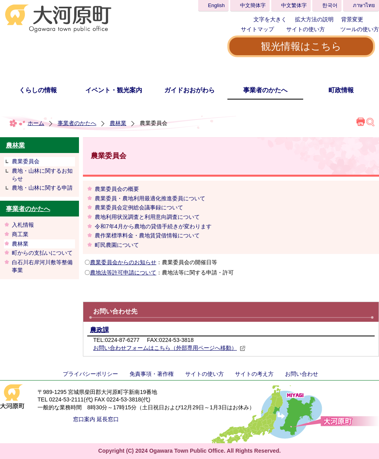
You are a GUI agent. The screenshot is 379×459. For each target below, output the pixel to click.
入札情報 (23, 225)
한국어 (330, 5)
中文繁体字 (294, 5)
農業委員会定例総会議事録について (139, 207)
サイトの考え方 (254, 374)
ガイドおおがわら (189, 90)
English (216, 5)
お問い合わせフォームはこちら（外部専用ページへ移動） (169, 348)
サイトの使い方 (305, 29)
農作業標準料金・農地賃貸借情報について (147, 235)
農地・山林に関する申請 (42, 188)
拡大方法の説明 (314, 19)
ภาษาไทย (364, 5)
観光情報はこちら (301, 46)
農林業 (118, 123)
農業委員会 (25, 161)
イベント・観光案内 (113, 90)
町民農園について (117, 245)
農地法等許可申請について (123, 272)
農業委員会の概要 (117, 189)
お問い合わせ (301, 374)
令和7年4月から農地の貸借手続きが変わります (153, 226)
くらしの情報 (38, 90)
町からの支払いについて (42, 253)
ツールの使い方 (359, 29)
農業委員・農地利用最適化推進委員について (150, 198)
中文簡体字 (253, 5)
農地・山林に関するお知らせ (42, 175)
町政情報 (341, 90)
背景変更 (352, 19)
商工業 (20, 234)
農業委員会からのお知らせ (123, 262)
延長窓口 (108, 419)
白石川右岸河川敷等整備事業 (42, 266)
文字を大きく (270, 19)
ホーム (36, 123)
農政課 (99, 330)
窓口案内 (84, 419)
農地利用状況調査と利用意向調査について (147, 217)
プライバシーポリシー (90, 374)
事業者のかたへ (265, 90)
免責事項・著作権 (151, 374)
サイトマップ (257, 29)
